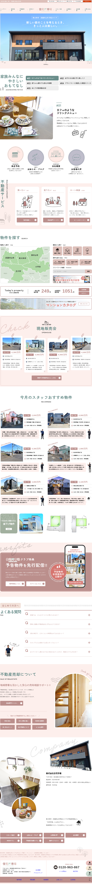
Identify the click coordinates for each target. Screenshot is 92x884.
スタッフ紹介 (59, 9)
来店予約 (75, 858)
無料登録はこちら (14, 584)
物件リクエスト (54, 828)
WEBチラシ (10, 828)
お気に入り (60, 1)
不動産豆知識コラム (32, 828)
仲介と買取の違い (23, 708)
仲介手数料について (23, 714)
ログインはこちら (35, 584)
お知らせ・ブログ (32, 822)
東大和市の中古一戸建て (23, 881)
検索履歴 (78, 1)
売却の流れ (7, 708)
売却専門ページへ (11, 690)
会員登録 (84, 289)
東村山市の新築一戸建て (42, 879)
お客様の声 (68, 9)
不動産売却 (22, 9)
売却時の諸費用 (39, 708)
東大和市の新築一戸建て (23, 879)
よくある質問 (39, 714)
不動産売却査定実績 (59, 881)
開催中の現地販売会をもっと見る (46, 378)
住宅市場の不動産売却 (60, 879)
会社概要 (78, 9)
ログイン (84, 293)
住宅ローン (31, 9)
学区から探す (4, 881)
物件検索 (13, 9)
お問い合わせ (88, 9)
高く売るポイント (7, 714)
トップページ (3, 9)
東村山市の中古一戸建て (42, 881)
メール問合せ (62, 858)
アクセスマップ (38, 860)
